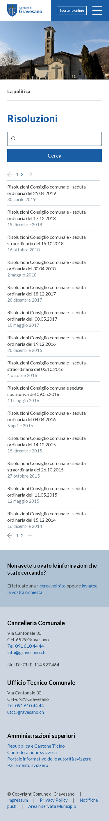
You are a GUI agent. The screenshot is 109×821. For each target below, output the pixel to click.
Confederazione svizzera (32, 752)
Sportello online (72, 10)
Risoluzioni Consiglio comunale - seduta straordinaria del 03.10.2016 (46, 366)
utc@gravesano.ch (25, 712)
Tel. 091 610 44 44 (25, 646)
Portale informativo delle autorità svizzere (49, 758)
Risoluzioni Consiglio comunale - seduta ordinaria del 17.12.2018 (46, 215)
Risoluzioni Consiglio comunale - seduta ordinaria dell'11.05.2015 (46, 491)
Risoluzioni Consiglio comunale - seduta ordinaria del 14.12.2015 (46, 441)
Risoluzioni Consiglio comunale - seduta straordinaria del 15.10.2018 (46, 240)
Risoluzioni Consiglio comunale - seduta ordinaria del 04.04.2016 (46, 416)
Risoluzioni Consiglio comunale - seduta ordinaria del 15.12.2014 (46, 517)
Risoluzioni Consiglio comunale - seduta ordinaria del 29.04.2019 (46, 190)
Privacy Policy (54, 800)
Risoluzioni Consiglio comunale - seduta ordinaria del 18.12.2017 (46, 290)
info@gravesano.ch (26, 652)
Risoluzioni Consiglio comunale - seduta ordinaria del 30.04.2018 (46, 265)
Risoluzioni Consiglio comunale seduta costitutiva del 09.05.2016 (45, 391)
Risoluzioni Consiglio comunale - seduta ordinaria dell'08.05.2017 (46, 316)
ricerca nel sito (51, 585)
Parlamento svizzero (27, 765)
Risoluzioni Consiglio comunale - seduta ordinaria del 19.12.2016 (46, 341)
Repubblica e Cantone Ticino (36, 746)
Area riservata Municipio (51, 806)
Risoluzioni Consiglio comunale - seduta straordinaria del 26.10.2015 (46, 466)
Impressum (17, 800)
